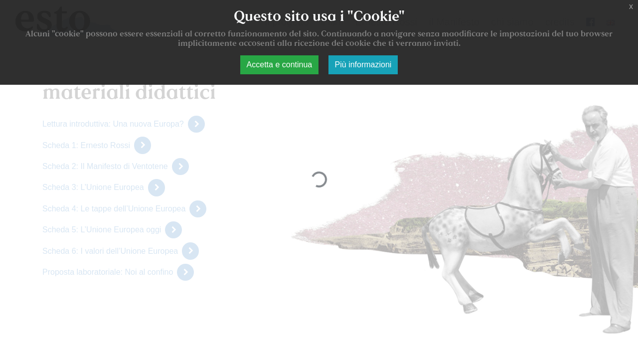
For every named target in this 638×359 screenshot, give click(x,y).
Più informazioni (363, 64)
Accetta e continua (280, 64)
